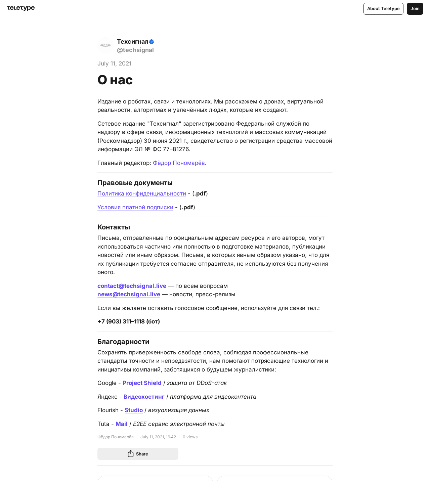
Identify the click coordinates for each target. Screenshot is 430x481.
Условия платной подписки (135, 207)
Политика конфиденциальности (141, 193)
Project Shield (142, 383)
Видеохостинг (144, 396)
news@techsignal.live (128, 294)
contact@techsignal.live (131, 285)
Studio (134, 410)
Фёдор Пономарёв (179, 163)
